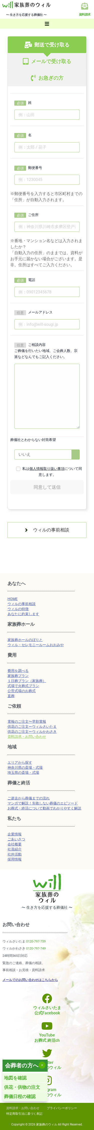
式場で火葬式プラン (23, 686)
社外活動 (15, 854)
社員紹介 (15, 849)
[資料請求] (84, 6)
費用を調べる (18, 671)
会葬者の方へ (22, 1065)
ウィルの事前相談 (22, 604)
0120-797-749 (36, 948)
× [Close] (42, 1065)
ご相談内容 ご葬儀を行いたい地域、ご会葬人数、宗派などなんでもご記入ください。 (45, 351)
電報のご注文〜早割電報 (27, 721)
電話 (31, 280)
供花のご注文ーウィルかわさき (32, 732)
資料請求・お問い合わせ (27, 737)
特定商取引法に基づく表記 (24, 1113)
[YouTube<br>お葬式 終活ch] (47, 1026)
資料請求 (84, 14)
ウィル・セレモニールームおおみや (36, 645)
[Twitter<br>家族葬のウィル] (47, 1053)
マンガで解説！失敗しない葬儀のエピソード (43, 803)
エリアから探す (20, 762)
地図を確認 (15, 1077)
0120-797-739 (36, 941)
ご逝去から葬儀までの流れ (29, 798)
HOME (13, 599)
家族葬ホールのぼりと (25, 640)
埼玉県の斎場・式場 (23, 773)
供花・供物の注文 (22, 1087)
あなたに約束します (23, 614)
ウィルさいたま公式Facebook (47, 1010)
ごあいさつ (16, 839)
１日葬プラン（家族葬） (27, 681)
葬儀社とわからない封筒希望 (33, 440)
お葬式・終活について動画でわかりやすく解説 (44, 808)
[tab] (47, 44)
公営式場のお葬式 (22, 691)
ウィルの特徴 (18, 609)
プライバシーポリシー (62, 1108)
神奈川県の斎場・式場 (25, 767)
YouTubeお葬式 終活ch (47, 1038)
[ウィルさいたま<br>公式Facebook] (47, 998)
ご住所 (33, 215)
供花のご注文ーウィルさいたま (32, 727)
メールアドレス (40, 312)
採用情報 (15, 859)
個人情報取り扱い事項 (46, 469)
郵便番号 (35, 168)
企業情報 (15, 834)
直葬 (11, 696)
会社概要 (15, 844)
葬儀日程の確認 (20, 1096)
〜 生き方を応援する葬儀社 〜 (26, 15)
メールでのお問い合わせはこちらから (30, 980)
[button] (47, 24)
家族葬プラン (18, 676)
